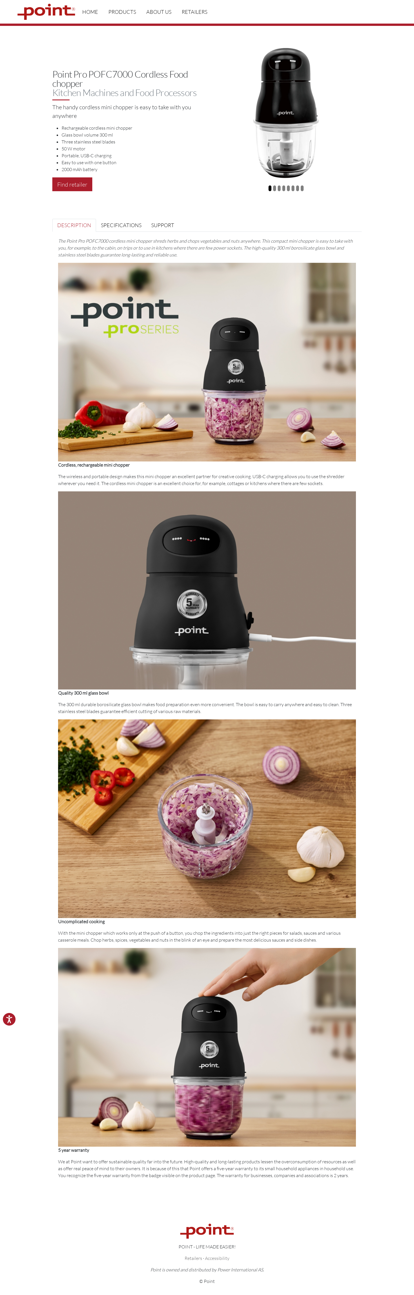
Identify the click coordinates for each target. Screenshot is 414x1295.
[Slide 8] (302, 188)
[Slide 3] (279, 188)
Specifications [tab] (121, 225)
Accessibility (217, 1258)
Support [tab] (162, 225)
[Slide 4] (283, 188)
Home (90, 12)
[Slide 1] (270, 188)
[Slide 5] (288, 188)
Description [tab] (74, 225)
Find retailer (72, 184)
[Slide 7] (297, 188)
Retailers (194, 12)
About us (158, 12)
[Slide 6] (293, 188)
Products (122, 12)
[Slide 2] (274, 188)
